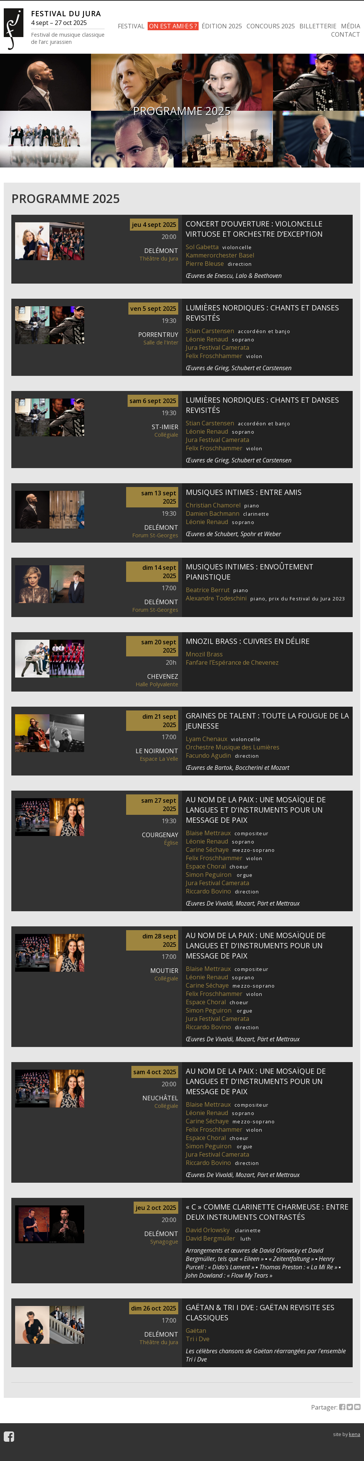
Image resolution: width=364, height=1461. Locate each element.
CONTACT (345, 34)
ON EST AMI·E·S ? (173, 26)
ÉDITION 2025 (222, 26)
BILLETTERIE (317, 26)
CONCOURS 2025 (271, 26)
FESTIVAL (131, 26)
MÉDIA (350, 26)
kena (354, 1434)
